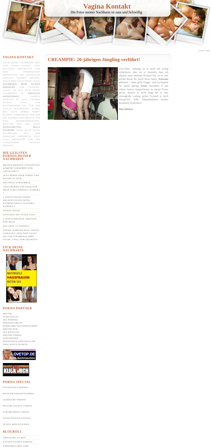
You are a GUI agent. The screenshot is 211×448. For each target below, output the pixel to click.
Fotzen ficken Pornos (17, 442)
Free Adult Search (15, 344)
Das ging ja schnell (16, 226)
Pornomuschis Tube (16, 446)
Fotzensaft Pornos (15, 387)
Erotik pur (10, 329)
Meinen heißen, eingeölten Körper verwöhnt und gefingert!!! (21, 168)
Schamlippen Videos (16, 412)
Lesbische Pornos (14, 400)
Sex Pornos (10, 320)
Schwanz (163, 79)
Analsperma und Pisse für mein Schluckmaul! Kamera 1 (21, 190)
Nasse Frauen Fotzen (17, 418)
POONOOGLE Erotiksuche (19, 341)
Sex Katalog (11, 332)
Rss (208, 51)
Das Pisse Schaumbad (17, 183)
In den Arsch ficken (16, 424)
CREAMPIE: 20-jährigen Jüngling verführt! (94, 59)
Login (202, 51)
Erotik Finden (12, 335)
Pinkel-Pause (11, 210)
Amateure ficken (14, 438)
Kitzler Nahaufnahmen (18, 393)
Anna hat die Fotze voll (19, 215)
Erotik (7, 314)
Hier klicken (126, 109)
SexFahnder (10, 338)
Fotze (144, 85)
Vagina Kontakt (107, 6)
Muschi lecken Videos (17, 406)
